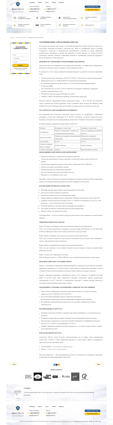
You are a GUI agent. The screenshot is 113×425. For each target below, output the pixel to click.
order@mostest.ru (34, 11)
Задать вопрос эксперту (92, 9)
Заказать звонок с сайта (92, 6)
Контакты (61, 2)
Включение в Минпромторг (62, 421)
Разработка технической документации (23, 25)
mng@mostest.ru (50, 11)
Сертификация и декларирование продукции (24, 18)
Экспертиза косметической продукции (69, 25)
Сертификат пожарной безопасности (45, 18)
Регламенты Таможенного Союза (91, 18)
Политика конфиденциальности (27, 421)
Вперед (98, 364)
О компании (32, 2)
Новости (40, 2)
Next (90, 377)
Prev (22, 377)
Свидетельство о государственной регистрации (69, 18)
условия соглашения (20, 69)
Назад (14, 364)
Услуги (47, 2)
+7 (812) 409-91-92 (34, 9)
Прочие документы (89, 25)
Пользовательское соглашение (45, 421)
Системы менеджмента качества (45, 25)
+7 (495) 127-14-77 (51, 9)
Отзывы (54, 2)
